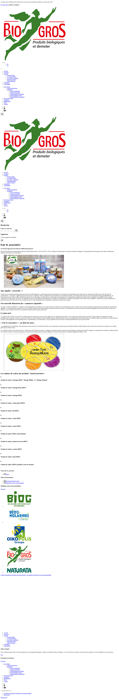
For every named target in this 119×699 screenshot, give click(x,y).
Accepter (16, 4)
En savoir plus (4, 4)
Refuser (11, 4)
